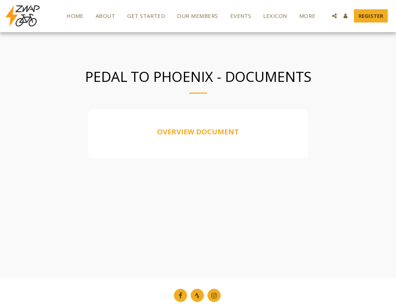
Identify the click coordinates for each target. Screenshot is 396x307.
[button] (334, 16)
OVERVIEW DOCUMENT (198, 132)
